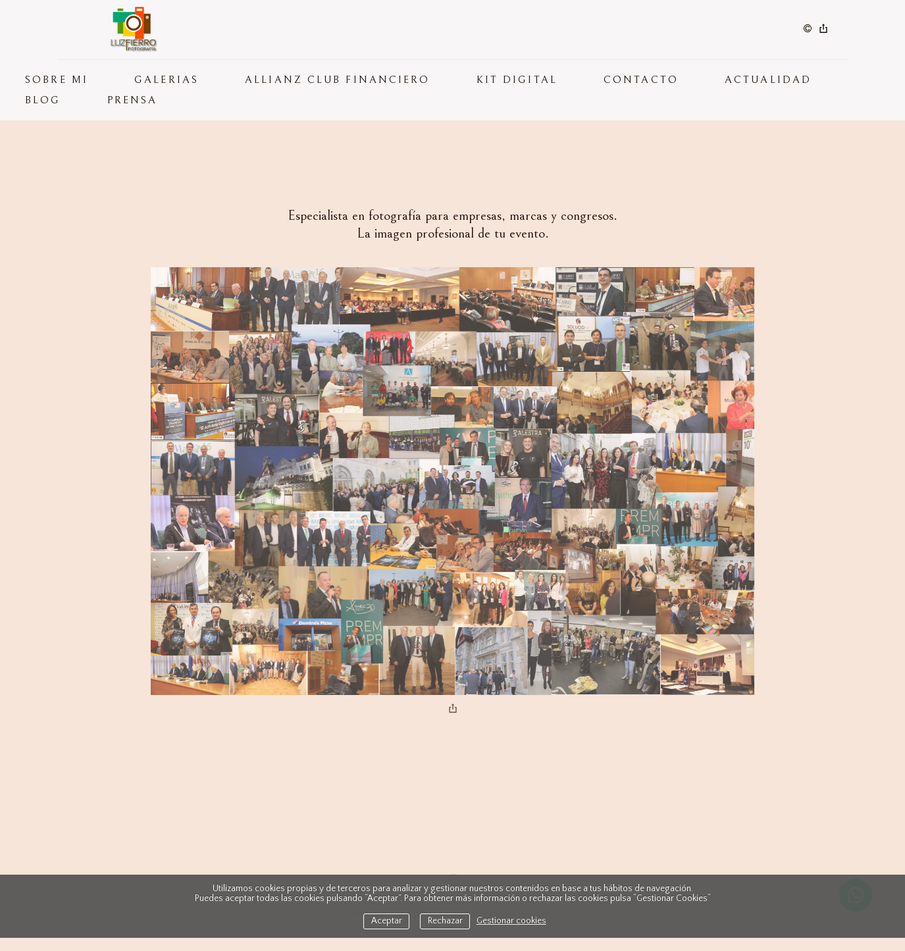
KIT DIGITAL (517, 80)
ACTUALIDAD (768, 80)
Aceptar (386, 921)
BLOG (43, 100)
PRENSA (132, 100)
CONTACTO (641, 80)
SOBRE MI (56, 80)
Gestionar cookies (511, 921)
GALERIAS (166, 80)
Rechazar (445, 921)
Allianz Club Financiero (337, 80)
